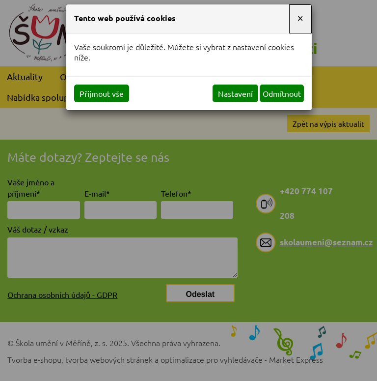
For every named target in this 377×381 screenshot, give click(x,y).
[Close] (300, 18)
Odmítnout (282, 93)
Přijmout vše (102, 93)
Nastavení (235, 93)
